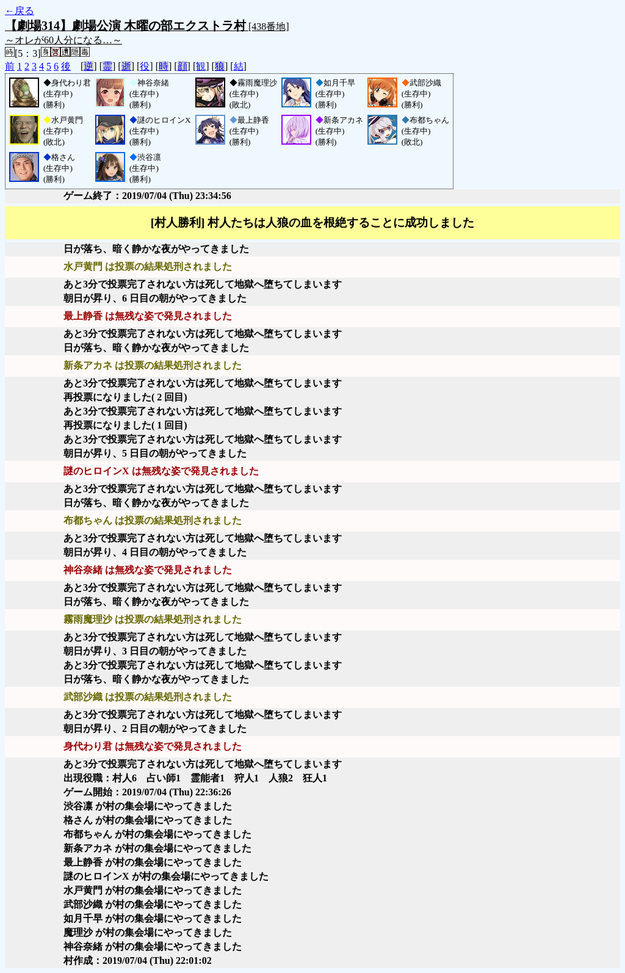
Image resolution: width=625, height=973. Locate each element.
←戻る (19, 10)
